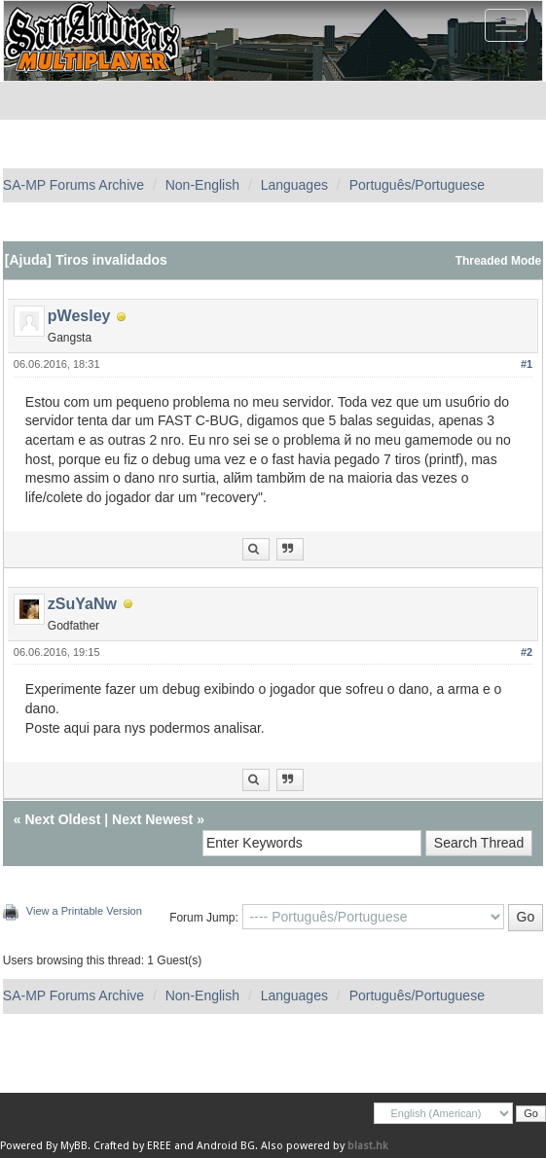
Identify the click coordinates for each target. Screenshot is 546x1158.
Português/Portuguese (417, 185)
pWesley (79, 316)
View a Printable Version (84, 911)
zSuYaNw (82, 604)
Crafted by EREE (132, 1146)
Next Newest (152, 819)
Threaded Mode (498, 261)
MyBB (74, 1146)
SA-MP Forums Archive (73, 185)
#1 (526, 364)
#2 (526, 652)
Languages (294, 185)
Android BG (226, 1146)
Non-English (202, 185)
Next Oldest (63, 819)
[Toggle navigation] (506, 25)
